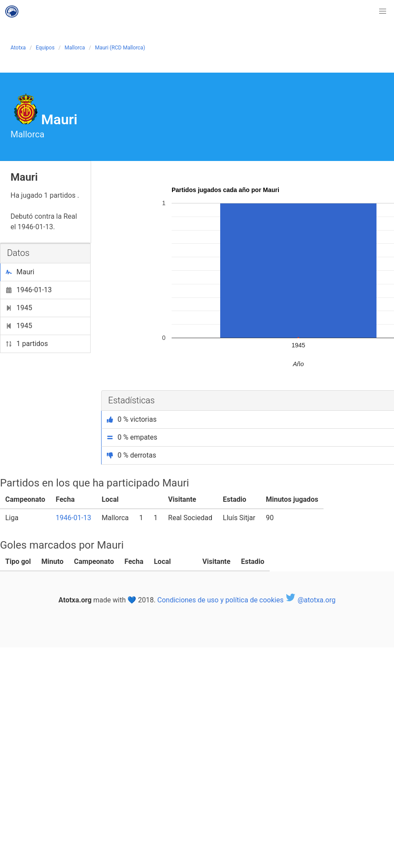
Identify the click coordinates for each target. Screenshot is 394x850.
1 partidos (27, 343)
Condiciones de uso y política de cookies (220, 600)
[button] (382, 11)
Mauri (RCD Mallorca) (120, 48)
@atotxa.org (310, 600)
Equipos (45, 48)
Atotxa (18, 48)
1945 (19, 308)
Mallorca (75, 48)
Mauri (20, 272)
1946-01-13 (29, 290)
